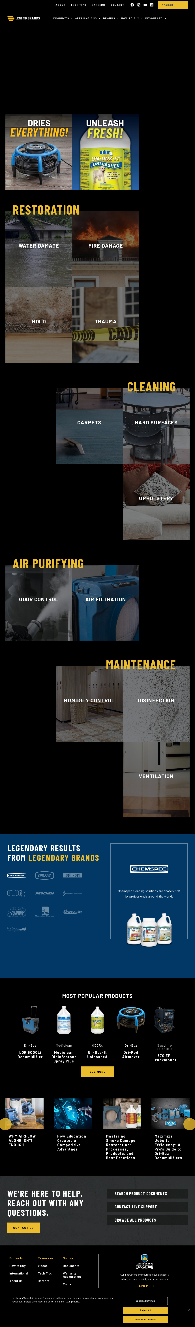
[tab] (16, 875)
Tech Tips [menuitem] (78, 4)
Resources (154, 18)
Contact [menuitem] (117, 4)
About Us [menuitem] (16, 1283)
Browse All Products (139, 1228)
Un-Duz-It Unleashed (97, 1054)
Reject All (145, 1310)
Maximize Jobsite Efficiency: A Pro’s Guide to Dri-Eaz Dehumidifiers (168, 1147)
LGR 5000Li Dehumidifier (30, 1054)
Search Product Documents (145, 1195)
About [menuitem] (60, 4)
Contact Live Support (140, 1211)
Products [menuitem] (16, 1260)
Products (61, 18)
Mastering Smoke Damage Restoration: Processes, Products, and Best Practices (121, 1147)
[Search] (167, 5)
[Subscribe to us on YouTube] (145, 5)
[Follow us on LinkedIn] (152, 5)
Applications (86, 18)
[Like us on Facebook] (132, 5)
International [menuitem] (18, 1275)
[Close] (189, 1310)
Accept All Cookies (145, 1319)
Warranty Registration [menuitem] (72, 1277)
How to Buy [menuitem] (17, 1268)
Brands (109, 18)
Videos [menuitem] (43, 1268)
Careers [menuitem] (98, 4)
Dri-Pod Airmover (131, 1054)
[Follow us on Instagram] (139, 5)
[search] (182, 5)
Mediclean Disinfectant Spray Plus (64, 1056)
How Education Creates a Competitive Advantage (71, 1142)
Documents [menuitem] (71, 1268)
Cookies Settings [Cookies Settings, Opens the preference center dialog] (145, 1300)
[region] (97, 1310)
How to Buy (130, 18)
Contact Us (23, 1227)
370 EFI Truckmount (165, 1057)
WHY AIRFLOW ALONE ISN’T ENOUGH (22, 1140)
